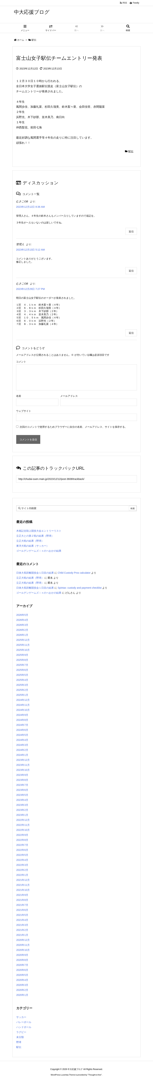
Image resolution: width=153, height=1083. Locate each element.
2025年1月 (22, 694)
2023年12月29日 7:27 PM (30, 289)
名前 (18, 396)
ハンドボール (23, 1027)
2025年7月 (22, 664)
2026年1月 (22, 634)
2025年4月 (22, 679)
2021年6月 (22, 910)
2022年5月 (22, 855)
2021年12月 (23, 880)
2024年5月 (22, 734)
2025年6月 (22, 669)
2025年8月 (22, 659)
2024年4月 (22, 739)
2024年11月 (23, 704)
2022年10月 (23, 830)
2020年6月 (22, 970)
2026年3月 (22, 624)
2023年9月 (22, 774)
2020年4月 (22, 980)
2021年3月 (22, 925)
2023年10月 (23, 769)
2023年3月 (22, 804)
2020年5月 (22, 975)
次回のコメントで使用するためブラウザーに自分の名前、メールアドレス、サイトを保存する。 (73, 426)
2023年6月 (22, 789)
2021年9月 (22, 895)
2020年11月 (23, 945)
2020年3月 (22, 985)
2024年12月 (23, 699)
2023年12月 (23, 759)
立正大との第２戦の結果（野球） (35, 535)
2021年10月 (23, 890)
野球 (18, 1042)
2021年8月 (22, 900)
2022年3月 (22, 865)
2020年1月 (22, 995)
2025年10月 (23, 649)
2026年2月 (22, 629)
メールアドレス (69, 396)
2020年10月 (23, 950)
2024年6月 (22, 729)
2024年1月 (22, 754)
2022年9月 (22, 835)
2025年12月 (23, 639)
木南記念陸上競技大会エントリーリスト (38, 530)
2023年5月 (22, 794)
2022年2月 (22, 870)
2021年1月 (22, 935)
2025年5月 (22, 674)
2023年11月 (23, 764)
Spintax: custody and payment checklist (80, 587)
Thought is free (94, 1075)
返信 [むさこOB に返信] (131, 231)
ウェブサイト (23, 411)
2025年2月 (22, 689)
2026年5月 (22, 614)
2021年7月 (22, 905)
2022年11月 (23, 825)
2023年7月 (22, 784)
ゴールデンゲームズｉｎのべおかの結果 (38, 550)
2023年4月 (22, 799)
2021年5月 (22, 915)
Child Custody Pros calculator (74, 572)
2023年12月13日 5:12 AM (30, 249)
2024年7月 (22, 724)
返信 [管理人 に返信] (131, 270)
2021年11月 (23, 885)
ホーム (20, 40)
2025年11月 (23, 644)
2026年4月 (22, 619)
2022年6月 (22, 850)
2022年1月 (22, 875)
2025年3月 (22, 684)
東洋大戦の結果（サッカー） (32, 545)
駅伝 (34, 40)
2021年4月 (22, 920)
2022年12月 (23, 820)
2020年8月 (22, 960)
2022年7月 (22, 845)
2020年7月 (22, 965)
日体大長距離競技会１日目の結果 (35, 572)
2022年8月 (22, 840)
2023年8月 (22, 779)
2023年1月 (22, 815)
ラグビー (21, 1032)
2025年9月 (22, 654)
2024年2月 (22, 749)
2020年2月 (22, 990)
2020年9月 (22, 955)
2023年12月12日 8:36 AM (30, 206)
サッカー (21, 1017)
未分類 (20, 1037)
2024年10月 (23, 709)
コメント (21, 361)
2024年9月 (22, 714)
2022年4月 (22, 860)
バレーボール (23, 1022)
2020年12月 (23, 940)
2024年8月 (22, 719)
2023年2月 (22, 809)
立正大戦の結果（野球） (30, 540)
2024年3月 (22, 744)
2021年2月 (22, 930)
